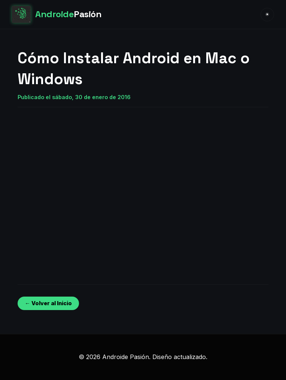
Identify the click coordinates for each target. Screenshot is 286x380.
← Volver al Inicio (48, 303)
